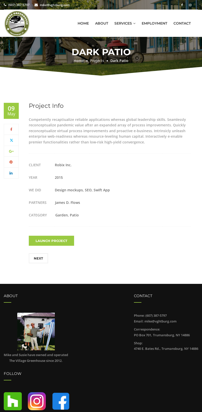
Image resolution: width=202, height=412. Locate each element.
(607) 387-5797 (19, 5)
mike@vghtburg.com (55, 5)
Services (123, 23)
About (101, 23)
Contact (182, 23)
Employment (154, 23)
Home (83, 23)
